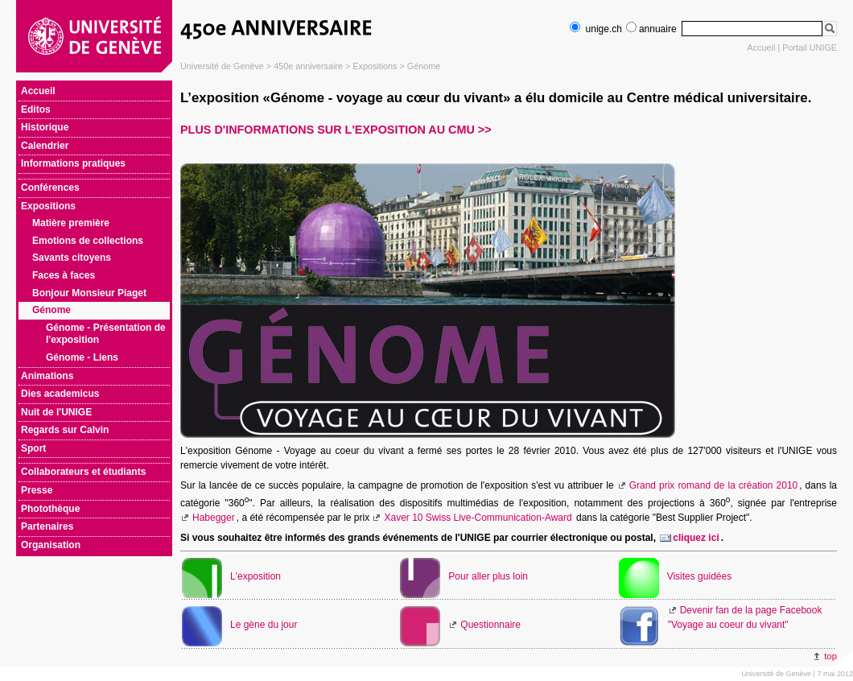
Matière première (70, 223)
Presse (36, 490)
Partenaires (47, 526)
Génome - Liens (82, 357)
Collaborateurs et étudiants (83, 471)
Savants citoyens (71, 257)
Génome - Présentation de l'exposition (106, 334)
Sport (33, 448)
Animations (47, 376)
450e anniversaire (308, 66)
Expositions (374, 66)
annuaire (651, 29)
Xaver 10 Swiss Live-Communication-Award (477, 517)
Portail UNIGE (809, 47)
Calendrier (44, 145)
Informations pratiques (73, 163)
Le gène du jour (263, 624)
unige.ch (596, 29)
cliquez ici (696, 537)
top (830, 656)
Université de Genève (222, 66)
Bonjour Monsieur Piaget (89, 293)
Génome (423, 66)
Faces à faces (63, 275)
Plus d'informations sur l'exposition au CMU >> (336, 129)
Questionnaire (490, 624)
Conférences (50, 187)
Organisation (50, 545)
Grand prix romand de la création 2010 (713, 485)
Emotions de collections (87, 240)
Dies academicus (60, 393)
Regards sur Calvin (65, 429)
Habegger (213, 517)
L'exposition (255, 576)
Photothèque (50, 508)
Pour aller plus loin (488, 576)
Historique (44, 127)
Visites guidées (699, 576)
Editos (36, 109)
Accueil (762, 47)
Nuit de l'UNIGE (56, 412)
